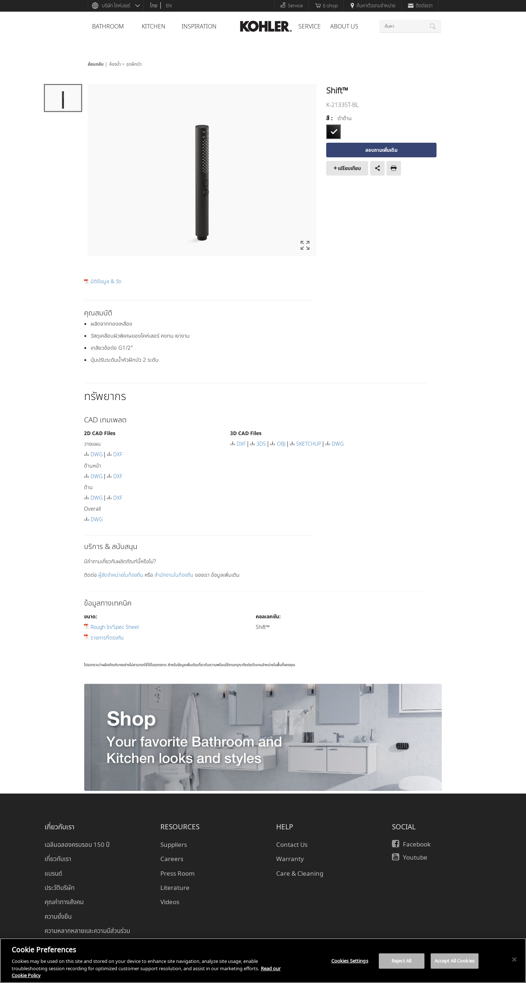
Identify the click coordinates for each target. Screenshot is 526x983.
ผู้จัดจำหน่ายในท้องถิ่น (121, 574)
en (169, 5)
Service (291, 5)
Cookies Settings (349, 960)
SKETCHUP (308, 443)
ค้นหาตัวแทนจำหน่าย (373, 5)
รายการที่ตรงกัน (107, 637)
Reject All (401, 960)
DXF (117, 454)
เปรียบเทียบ (349, 168)
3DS (261, 443)
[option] (202, 170)
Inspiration (199, 26)
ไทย (153, 5)
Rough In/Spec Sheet (115, 626)
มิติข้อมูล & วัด (106, 281)
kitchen (153, 26)
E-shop (326, 5)
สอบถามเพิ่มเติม (381, 150)
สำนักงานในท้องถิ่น (175, 574)
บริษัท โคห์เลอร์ (116, 5)
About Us (344, 26)
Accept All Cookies (454, 960)
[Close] (514, 960)
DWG (97, 454)
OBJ (281, 443)
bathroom (108, 26)
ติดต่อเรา (420, 5)
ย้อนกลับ (96, 64)
